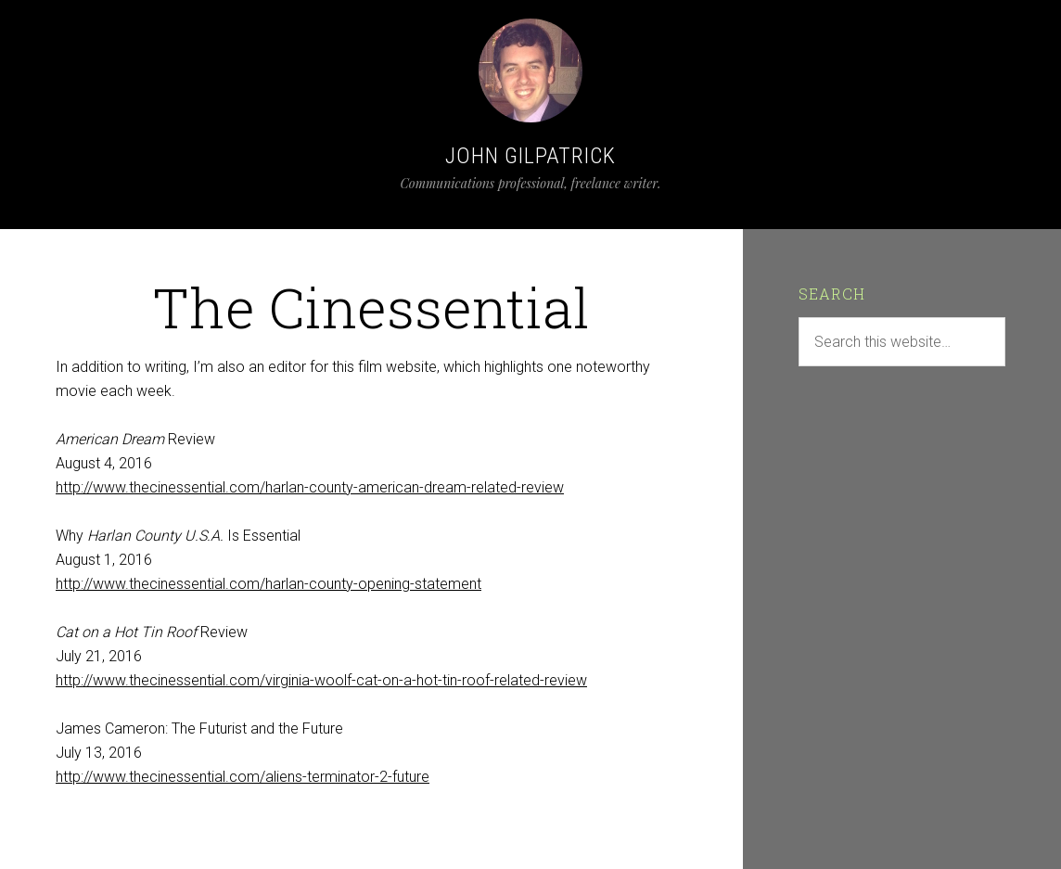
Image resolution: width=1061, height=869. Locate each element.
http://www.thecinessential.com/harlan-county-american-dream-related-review (310, 487)
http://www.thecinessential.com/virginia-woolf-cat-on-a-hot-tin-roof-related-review (321, 680)
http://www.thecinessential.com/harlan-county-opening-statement (268, 584)
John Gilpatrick (530, 156)
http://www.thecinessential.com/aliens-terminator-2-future (242, 777)
